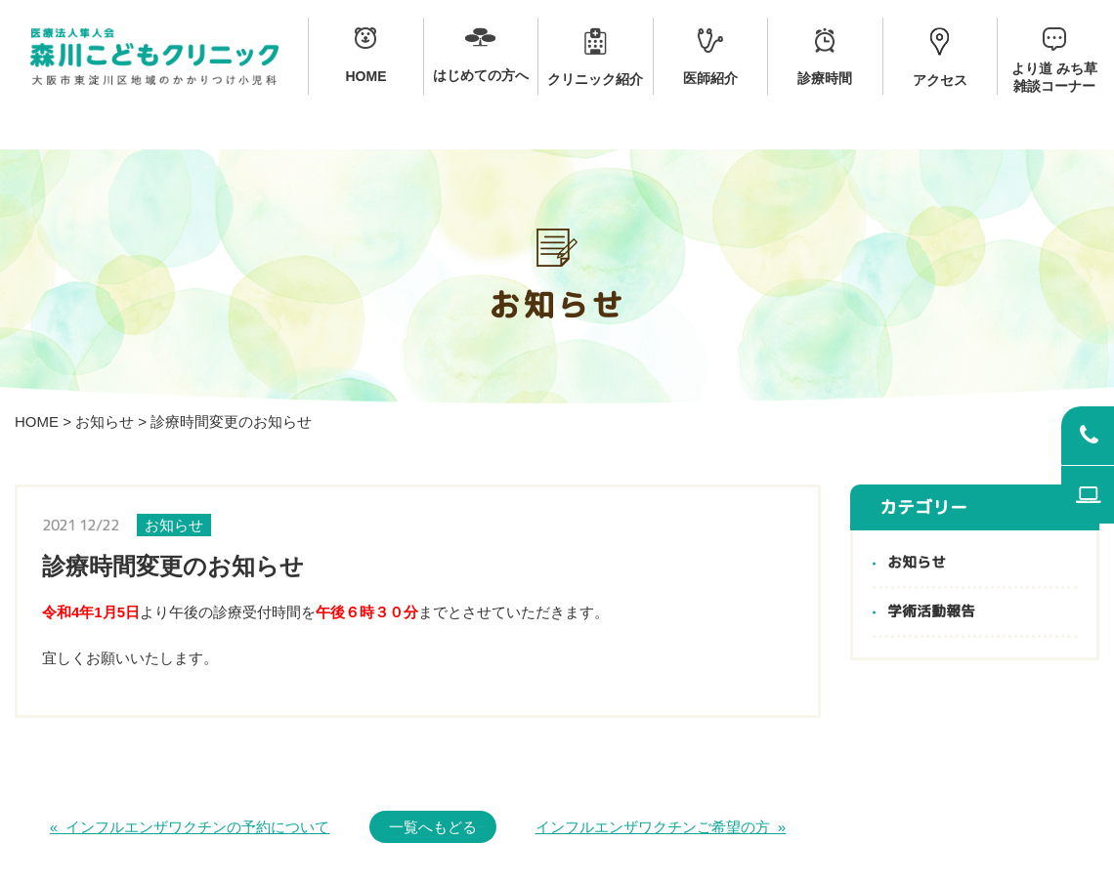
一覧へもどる (433, 827)
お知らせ (104, 421)
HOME (37, 421)
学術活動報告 (931, 612)
